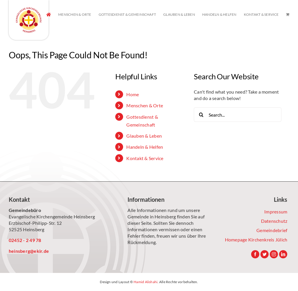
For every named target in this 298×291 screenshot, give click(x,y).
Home (132, 94)
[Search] (201, 114)
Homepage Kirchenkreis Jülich (256, 239)
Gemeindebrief (271, 230)
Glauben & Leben (144, 136)
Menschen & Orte (144, 105)
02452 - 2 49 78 (25, 240)
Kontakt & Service (144, 158)
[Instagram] (274, 254)
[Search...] (237, 114)
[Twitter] (264, 254)
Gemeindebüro (25, 210)
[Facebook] (255, 254)
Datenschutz (274, 221)
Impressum (275, 211)
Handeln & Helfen (144, 147)
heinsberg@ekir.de (29, 251)
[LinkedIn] (283, 254)
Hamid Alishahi (145, 282)
